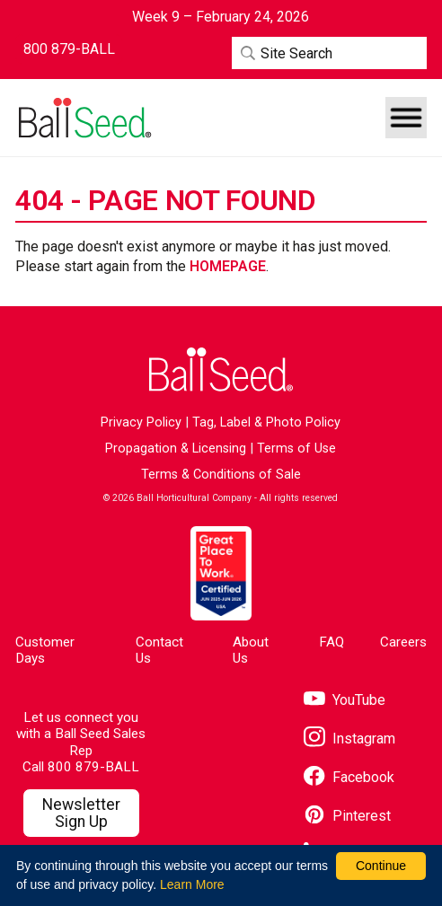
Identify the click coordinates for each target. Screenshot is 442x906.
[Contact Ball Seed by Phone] (69, 49)
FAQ (331, 642)
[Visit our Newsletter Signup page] (80, 813)
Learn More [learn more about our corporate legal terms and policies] (192, 884)
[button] (406, 117)
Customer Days (45, 649)
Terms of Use (296, 448)
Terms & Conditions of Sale (221, 474)
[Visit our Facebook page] (349, 777)
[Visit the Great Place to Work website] (220, 573)
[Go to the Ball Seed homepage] (83, 118)
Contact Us (159, 649)
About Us (251, 649)
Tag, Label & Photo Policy (266, 422)
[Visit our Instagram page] (349, 738)
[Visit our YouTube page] (344, 700)
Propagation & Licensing (175, 448)
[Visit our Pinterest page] (347, 815)
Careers (403, 642)
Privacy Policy (141, 422)
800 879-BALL (93, 767)
